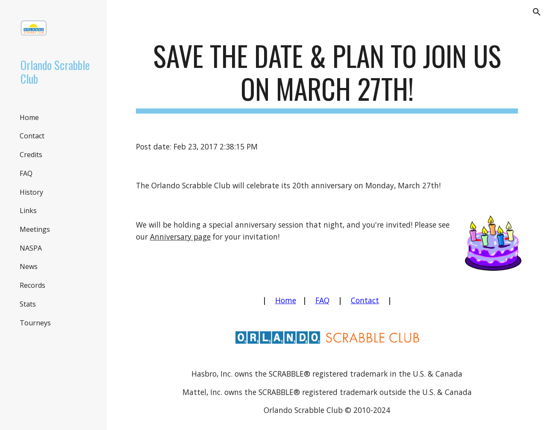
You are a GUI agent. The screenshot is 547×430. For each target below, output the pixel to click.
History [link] (31, 192)
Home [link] (29, 117)
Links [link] (28, 210)
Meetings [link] (35, 229)
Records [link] (32, 285)
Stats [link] (28, 304)
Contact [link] (32, 135)
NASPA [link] (31, 248)
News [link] (29, 266)
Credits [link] (31, 154)
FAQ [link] (26, 173)
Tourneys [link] (35, 323)
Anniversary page (180, 236)
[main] (327, 76)
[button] (536, 12)
